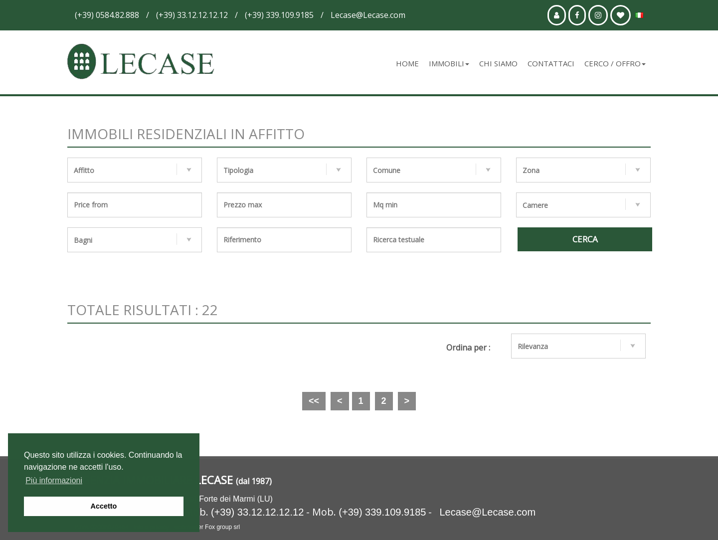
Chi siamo (498, 63)
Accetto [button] (104, 506)
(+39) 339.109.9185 (382, 512)
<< (314, 401)
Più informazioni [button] (53, 480)
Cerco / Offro (615, 63)
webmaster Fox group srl (207, 527)
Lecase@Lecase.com (487, 512)
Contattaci (551, 63)
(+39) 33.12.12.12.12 (257, 512)
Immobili (449, 63)
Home (407, 63)
